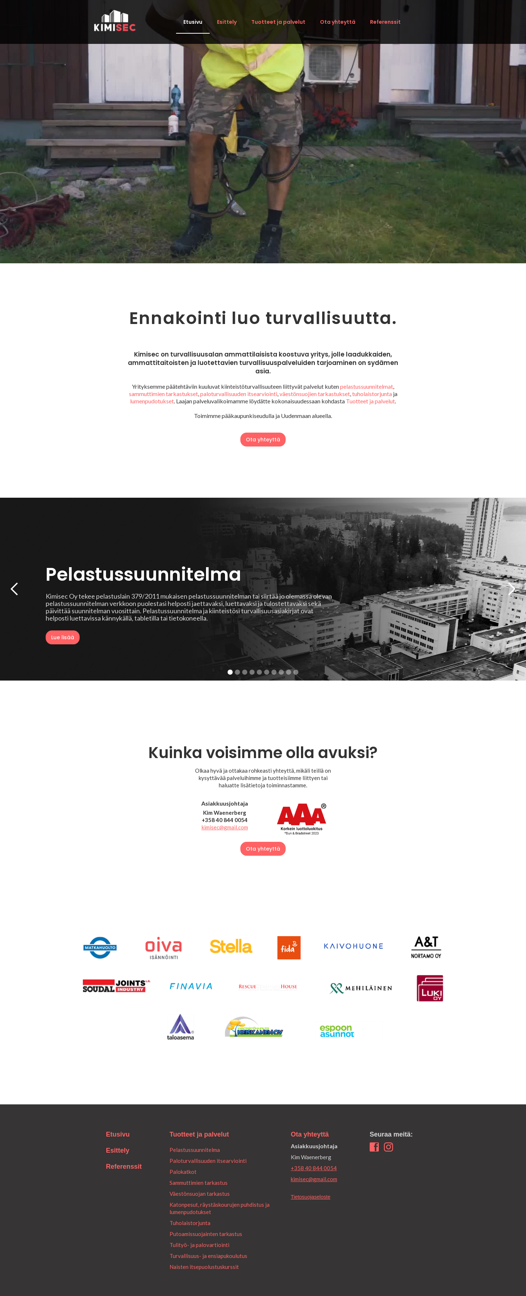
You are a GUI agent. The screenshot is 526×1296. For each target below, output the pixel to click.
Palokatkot (183, 1171)
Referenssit (385, 22)
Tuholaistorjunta (189, 1223)
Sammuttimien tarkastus (198, 1182)
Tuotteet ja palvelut (278, 22)
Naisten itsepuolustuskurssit (204, 1266)
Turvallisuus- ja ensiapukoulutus (208, 1255)
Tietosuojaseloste (310, 1197)
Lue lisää (62, 637)
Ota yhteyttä (337, 22)
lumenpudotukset (152, 401)
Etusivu (192, 22)
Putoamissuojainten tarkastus (205, 1234)
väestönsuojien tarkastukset (314, 393)
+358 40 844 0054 (314, 1168)
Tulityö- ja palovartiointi (199, 1245)
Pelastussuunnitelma (194, 1149)
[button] (14, 589)
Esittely (227, 22)
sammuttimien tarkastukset (163, 393)
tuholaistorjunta (372, 393)
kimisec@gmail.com (225, 827)
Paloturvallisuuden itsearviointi (208, 1160)
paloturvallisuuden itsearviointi (238, 393)
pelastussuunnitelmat (366, 386)
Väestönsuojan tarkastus (199, 1193)
